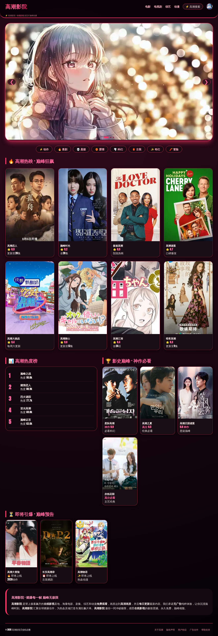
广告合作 (194, 629)
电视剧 (158, 6)
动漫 (176, 6)
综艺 (168, 6)
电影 (148, 6)
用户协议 (182, 629)
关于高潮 (158, 629)
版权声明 (170, 629)
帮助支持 (205, 629)
